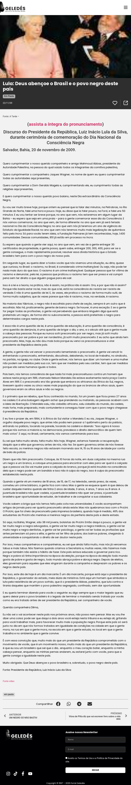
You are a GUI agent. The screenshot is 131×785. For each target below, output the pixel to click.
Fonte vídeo (8, 681)
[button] (58, 704)
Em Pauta (9, 96)
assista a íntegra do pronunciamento (65, 124)
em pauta (9, 694)
